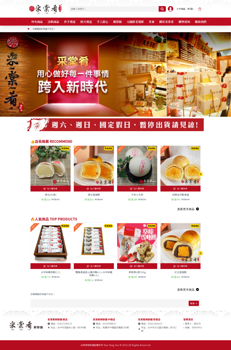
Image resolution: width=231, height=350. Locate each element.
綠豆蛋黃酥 (94, 194)
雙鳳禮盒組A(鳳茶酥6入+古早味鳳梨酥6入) (93, 274)
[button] (200, 174)
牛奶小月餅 (137, 194)
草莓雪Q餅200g (137, 272)
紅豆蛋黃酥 (181, 272)
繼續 (192, 303)
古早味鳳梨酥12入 (50, 272)
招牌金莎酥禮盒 (180, 194)
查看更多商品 (185, 209)
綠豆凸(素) (50, 194)
